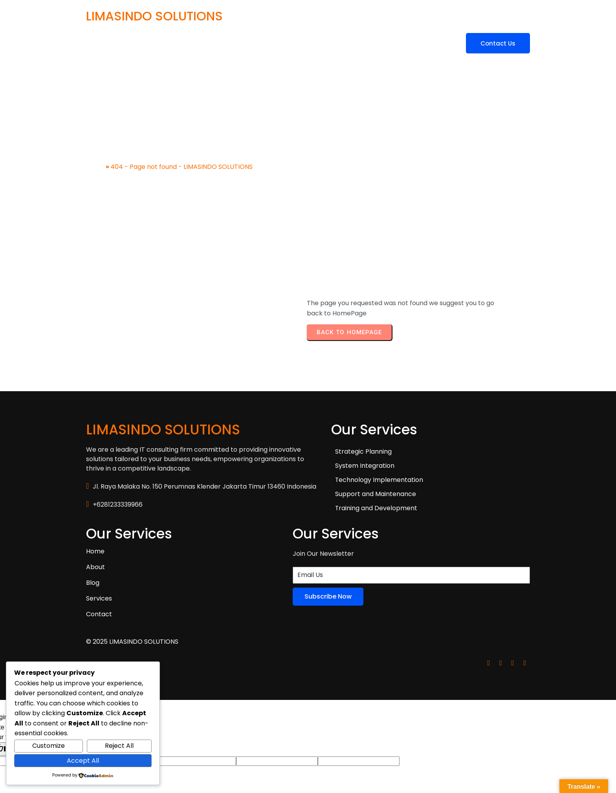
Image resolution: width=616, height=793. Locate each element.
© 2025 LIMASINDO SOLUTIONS (132, 587)
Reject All (119, 745)
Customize (48, 745)
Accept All (83, 760)
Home (95, 160)
